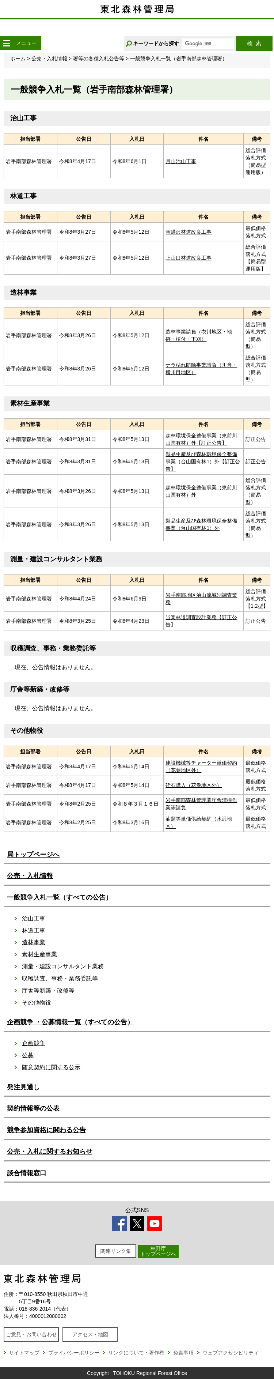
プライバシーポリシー (73, 1353)
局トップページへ (33, 854)
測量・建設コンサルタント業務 (63, 966)
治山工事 (33, 918)
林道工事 (33, 930)
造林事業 (33, 942)
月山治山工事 (180, 161)
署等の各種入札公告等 (98, 58)
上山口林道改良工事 (188, 258)
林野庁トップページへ (158, 1251)
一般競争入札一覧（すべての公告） (59, 897)
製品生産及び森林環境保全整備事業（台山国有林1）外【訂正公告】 (202, 461)
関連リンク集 (115, 1251)
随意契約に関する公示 (51, 1067)
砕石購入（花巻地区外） (193, 785)
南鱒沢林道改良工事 (188, 232)
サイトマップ (24, 1353)
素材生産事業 (39, 954)
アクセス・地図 (90, 1334)
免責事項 (183, 1353)
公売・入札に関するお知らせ (49, 1151)
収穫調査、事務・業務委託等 (60, 978)
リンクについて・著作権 (136, 1353)
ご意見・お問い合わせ (31, 1334)
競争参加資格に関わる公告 (46, 1130)
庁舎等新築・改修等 (48, 990)
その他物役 (36, 1002)
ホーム (18, 58)
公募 (28, 1055)
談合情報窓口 (26, 1173)
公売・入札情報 (49, 58)
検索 (254, 43)
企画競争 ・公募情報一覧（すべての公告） (70, 1022)
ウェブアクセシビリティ (230, 1353)
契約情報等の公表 (33, 1108)
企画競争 (33, 1043)
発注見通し (23, 1087)
